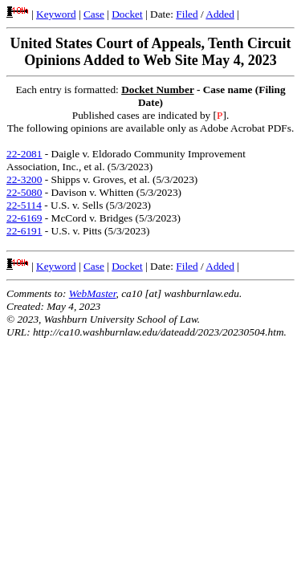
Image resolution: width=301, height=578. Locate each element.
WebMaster (92, 293)
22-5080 (24, 192)
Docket (127, 14)
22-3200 (24, 179)
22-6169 (24, 218)
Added (219, 14)
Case (93, 14)
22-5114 (24, 205)
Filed (186, 14)
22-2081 (24, 154)
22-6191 (24, 231)
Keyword (56, 14)
